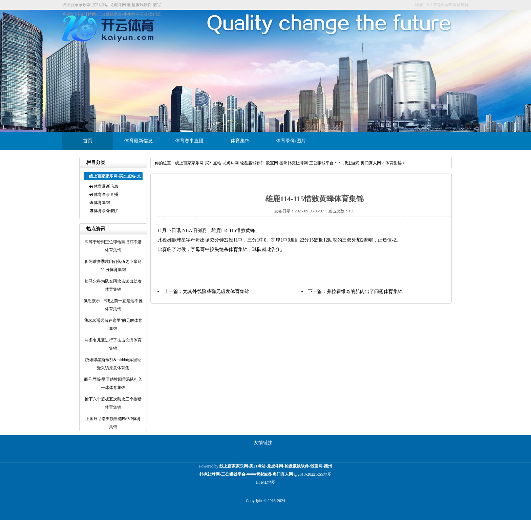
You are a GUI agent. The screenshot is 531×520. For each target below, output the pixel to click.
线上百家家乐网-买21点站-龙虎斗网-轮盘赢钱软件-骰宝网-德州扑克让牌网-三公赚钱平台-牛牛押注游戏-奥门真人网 (278, 163)
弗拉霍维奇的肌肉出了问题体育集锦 (365, 291)
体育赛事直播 (189, 140)
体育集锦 (240, 140)
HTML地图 (265, 482)
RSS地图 (324, 474)
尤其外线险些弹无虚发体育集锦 (216, 291)
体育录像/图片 (291, 140)
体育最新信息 (138, 140)
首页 (87, 140)
